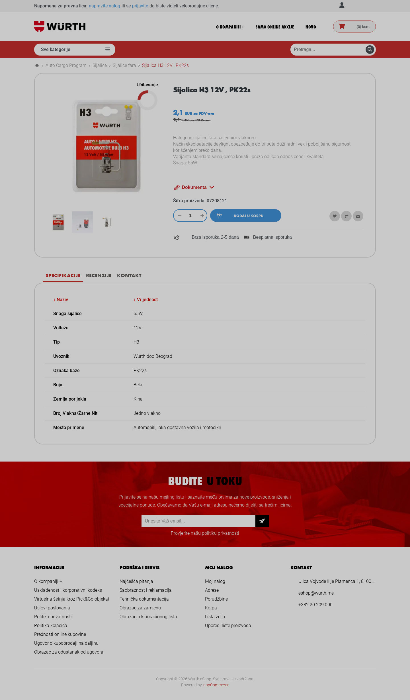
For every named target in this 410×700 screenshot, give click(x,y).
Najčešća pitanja (136, 581)
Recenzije (98, 275)
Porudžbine (216, 599)
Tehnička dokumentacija (144, 599)
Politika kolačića (50, 625)
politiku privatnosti (220, 533)
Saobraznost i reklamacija (146, 590)
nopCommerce (216, 685)
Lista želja (215, 616)
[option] (58, 222)
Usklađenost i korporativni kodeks (68, 590)
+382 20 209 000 (315, 604)
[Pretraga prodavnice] (333, 50)
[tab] (63, 275)
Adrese (212, 590)
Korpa (211, 608)
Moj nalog (215, 581)
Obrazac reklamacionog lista (148, 616)
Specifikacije (63, 275)
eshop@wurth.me (316, 593)
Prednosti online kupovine (60, 634)
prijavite (140, 6)
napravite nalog (104, 6)
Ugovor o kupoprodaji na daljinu (66, 643)
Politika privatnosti (53, 616)
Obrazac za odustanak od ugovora (68, 652)
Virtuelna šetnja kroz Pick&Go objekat (71, 599)
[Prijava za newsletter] (198, 521)
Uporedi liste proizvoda (228, 625)
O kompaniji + (48, 581)
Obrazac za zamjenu (140, 608)
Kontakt (129, 275)
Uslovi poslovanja (52, 608)
